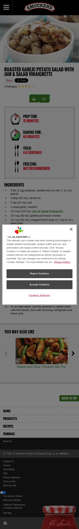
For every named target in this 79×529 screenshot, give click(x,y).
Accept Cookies (39, 284)
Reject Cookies (39, 273)
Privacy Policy (62, 262)
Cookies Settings (39, 295)
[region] (39, 264)
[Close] (71, 229)
